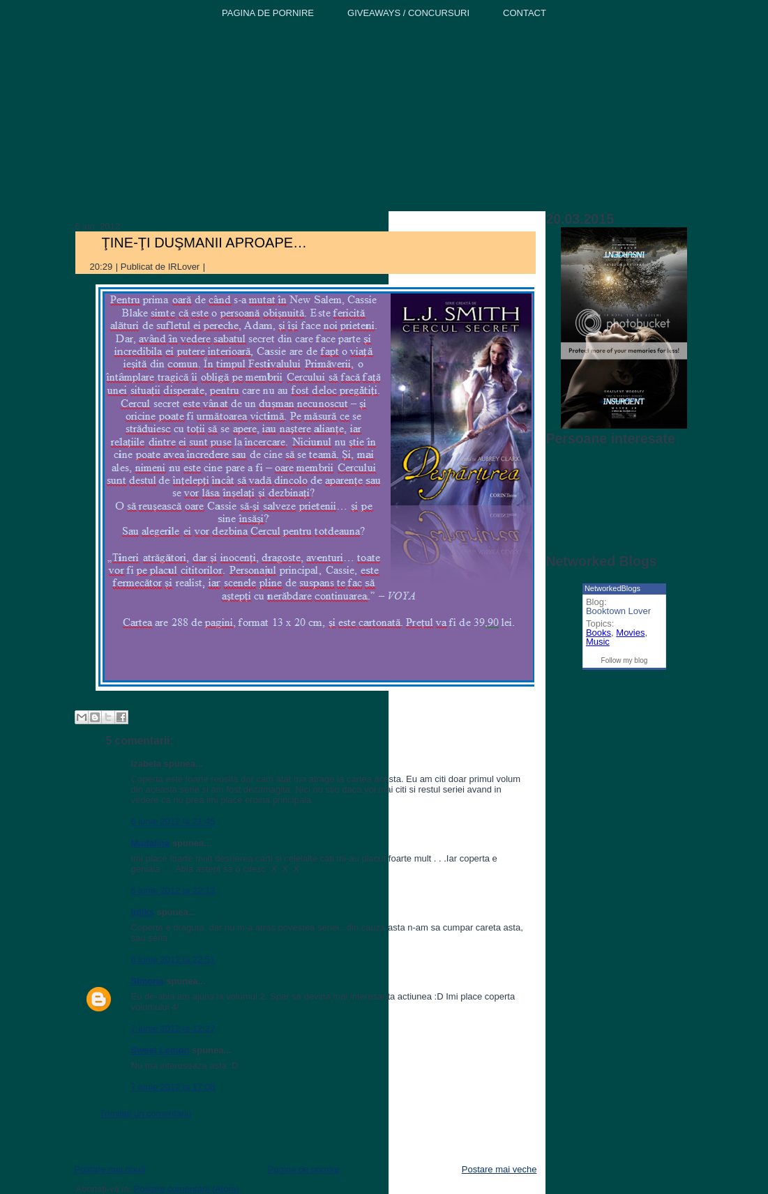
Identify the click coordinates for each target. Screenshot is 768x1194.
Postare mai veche (499, 1169)
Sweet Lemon (160, 1050)
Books (598, 632)
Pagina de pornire (304, 1169)
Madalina (150, 843)
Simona (147, 981)
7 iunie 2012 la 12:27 (173, 1028)
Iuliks (142, 912)
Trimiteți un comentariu (146, 1113)
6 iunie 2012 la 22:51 (173, 959)
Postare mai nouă (110, 1169)
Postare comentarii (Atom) (186, 1189)
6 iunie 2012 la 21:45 (173, 821)
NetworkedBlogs (612, 588)
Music (598, 641)
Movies (630, 632)
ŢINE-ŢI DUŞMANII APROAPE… (204, 242)
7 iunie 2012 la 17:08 (173, 1087)
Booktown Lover (618, 611)
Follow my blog (624, 660)
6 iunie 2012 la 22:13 (173, 890)
